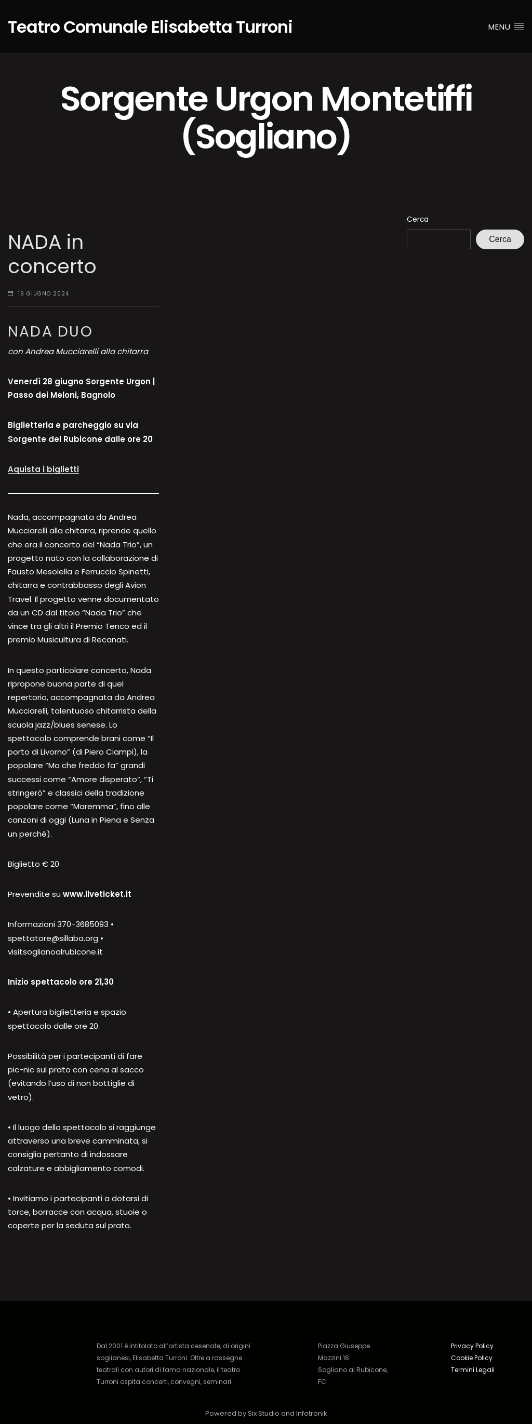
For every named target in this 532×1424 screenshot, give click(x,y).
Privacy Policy (472, 1345)
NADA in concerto (52, 254)
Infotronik (311, 1413)
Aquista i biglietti (43, 469)
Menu (506, 26)
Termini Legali (473, 1369)
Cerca (418, 219)
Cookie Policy (472, 1357)
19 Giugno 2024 (43, 294)
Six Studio (264, 1413)
